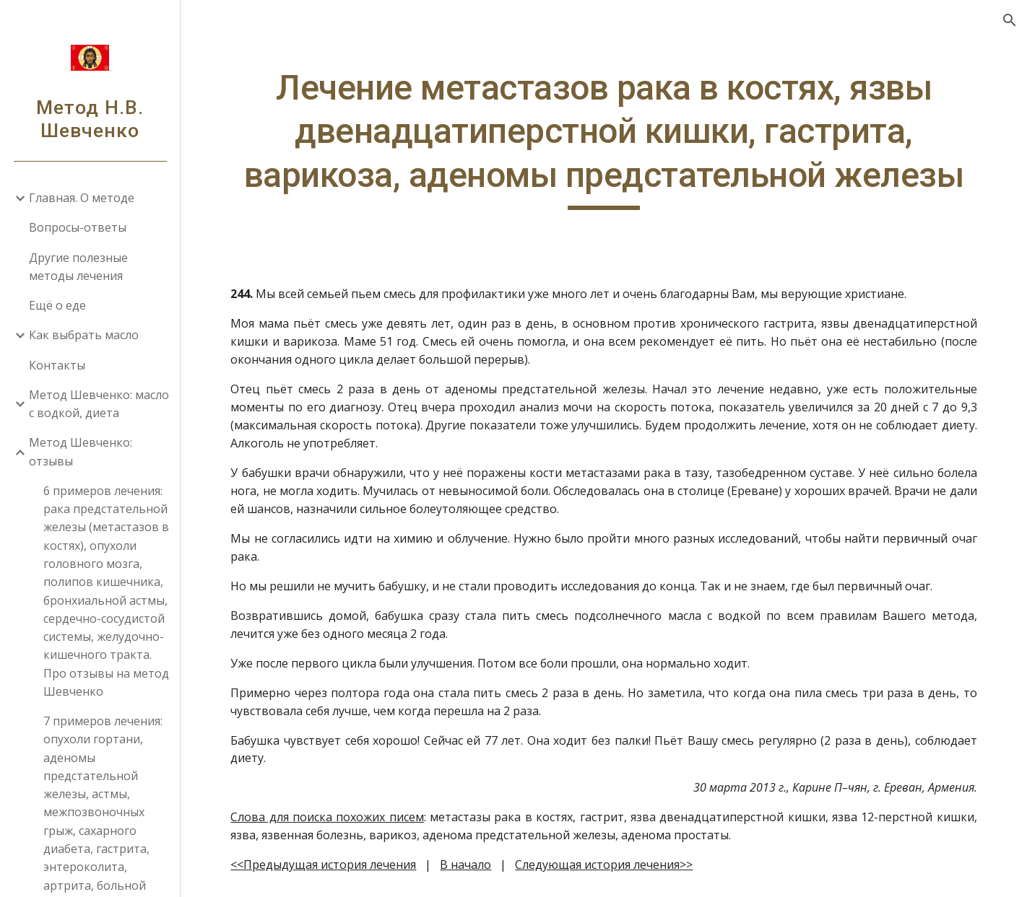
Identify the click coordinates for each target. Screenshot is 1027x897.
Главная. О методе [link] (81, 198)
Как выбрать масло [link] (84, 335)
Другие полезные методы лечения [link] (78, 267)
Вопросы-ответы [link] (77, 227)
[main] (603, 138)
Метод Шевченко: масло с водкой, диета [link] (99, 404)
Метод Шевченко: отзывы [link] (80, 451)
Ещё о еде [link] (57, 305)
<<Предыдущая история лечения (323, 864)
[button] (1009, 20)
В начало (465, 864)
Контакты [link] (57, 365)
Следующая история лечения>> (604, 864)
